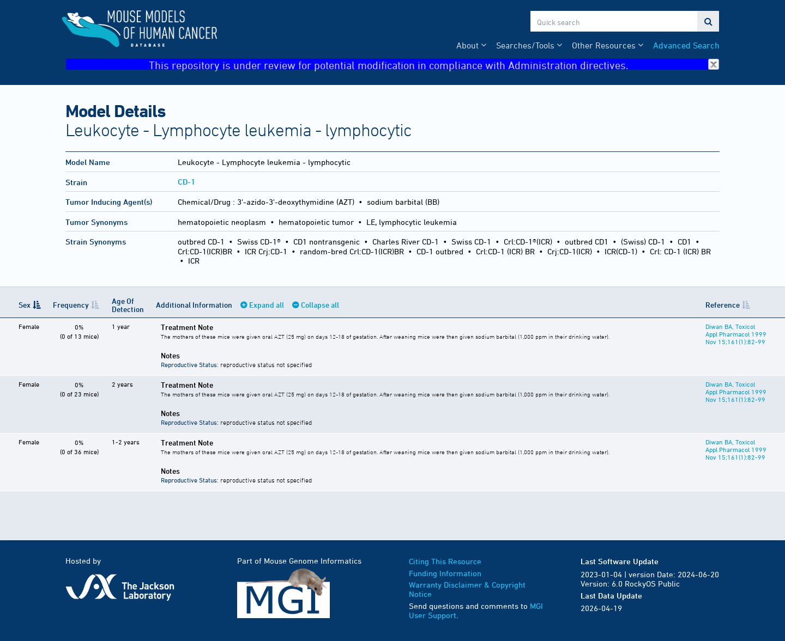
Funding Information (445, 573)
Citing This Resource (445, 561)
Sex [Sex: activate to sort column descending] (25, 304)
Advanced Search (686, 45)
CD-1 (186, 181)
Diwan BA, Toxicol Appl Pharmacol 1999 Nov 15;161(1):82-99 (735, 333)
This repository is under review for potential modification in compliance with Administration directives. (434, 64)
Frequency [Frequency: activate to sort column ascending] (71, 304)
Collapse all (320, 304)
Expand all (266, 304)
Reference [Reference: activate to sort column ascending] (722, 304)
